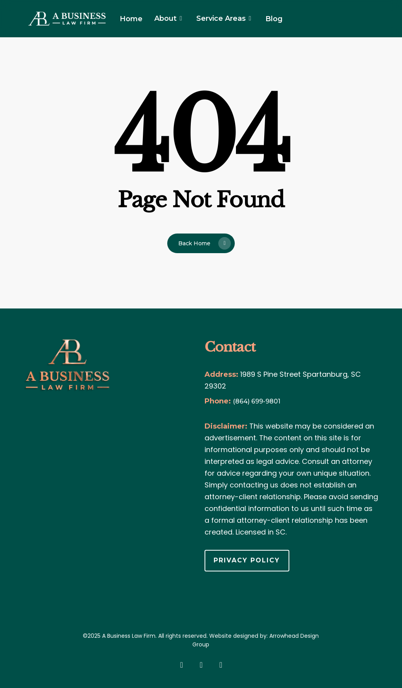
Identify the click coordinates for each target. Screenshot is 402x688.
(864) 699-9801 (256, 401)
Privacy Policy (247, 560)
